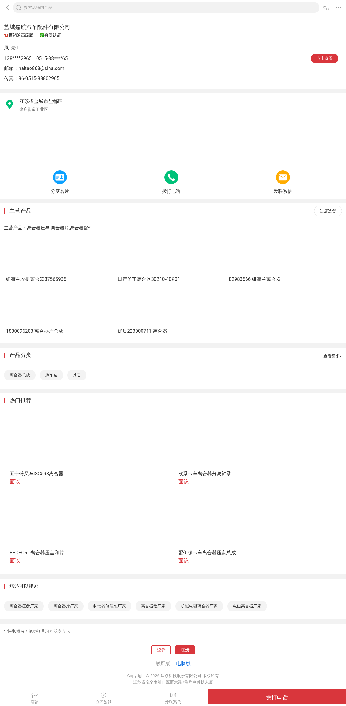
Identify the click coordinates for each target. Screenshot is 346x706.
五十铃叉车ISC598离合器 (37, 473)
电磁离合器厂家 (247, 606)
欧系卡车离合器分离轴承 (204, 473)
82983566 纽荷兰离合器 (255, 279)
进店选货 (328, 211)
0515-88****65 (52, 58)
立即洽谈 (104, 699)
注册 (185, 649)
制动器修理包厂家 (109, 606)
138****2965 (17, 58)
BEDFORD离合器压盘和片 (37, 552)
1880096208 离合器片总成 (34, 331)
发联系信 (173, 699)
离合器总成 (20, 375)
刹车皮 (51, 375)
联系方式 (62, 630)
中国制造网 (14, 630)
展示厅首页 (39, 630)
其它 (77, 375)
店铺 (34, 699)
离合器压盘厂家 (24, 606)
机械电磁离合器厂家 (199, 606)
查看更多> (332, 356)
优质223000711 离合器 (142, 331)
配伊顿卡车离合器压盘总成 (207, 552)
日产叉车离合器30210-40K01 (148, 279)
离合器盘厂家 (153, 606)
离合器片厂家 (66, 606)
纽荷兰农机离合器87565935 (36, 279)
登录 (161, 649)
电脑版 (183, 663)
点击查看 (324, 58)
